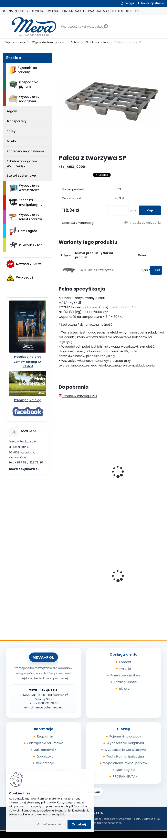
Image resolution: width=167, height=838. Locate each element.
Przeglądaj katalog (27, 357)
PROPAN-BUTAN (26, 245)
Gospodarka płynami (23, 84)
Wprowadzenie (15, 42)
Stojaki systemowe (21, 176)
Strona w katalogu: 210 (78, 396)
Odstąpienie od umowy (45, 743)
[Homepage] (4, 11)
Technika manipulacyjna (26, 202)
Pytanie (125, 668)
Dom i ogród (23, 231)
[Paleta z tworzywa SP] (111, 102)
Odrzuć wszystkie (49, 824)
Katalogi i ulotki (125, 682)
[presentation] (60, 467)
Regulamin (45, 736)
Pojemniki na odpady (23, 70)
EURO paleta (70, 475)
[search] (105, 28)
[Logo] (30, 27)
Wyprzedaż (19, 278)
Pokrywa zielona (74, 580)
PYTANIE (53, 11)
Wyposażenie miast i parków (25, 217)
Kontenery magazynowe (25, 151)
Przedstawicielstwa (125, 675)
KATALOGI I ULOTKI (110, 11)
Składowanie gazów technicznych (21, 163)
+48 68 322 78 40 (46, 703)
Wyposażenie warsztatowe (24, 188)
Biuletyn (125, 688)
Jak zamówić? (45, 750)
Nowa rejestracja (152, 3)
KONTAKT (38, 11)
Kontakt (125, 662)
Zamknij (79, 824)
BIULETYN (132, 11)
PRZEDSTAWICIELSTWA (78, 11)
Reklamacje (45, 763)
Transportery (16, 121)
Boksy (11, 131)
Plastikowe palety (97, 42)
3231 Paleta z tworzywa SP (97, 270)
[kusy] (118, 210)
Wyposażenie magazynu (48, 42)
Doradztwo (45, 756)
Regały (11, 111)
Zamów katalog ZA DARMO (27, 364)
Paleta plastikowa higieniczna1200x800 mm (135, 477)
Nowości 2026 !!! (23, 264)
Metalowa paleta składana (136, 578)
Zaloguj (129, 3)
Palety (75, 42)
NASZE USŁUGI (18, 11)
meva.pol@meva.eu (24, 469)
